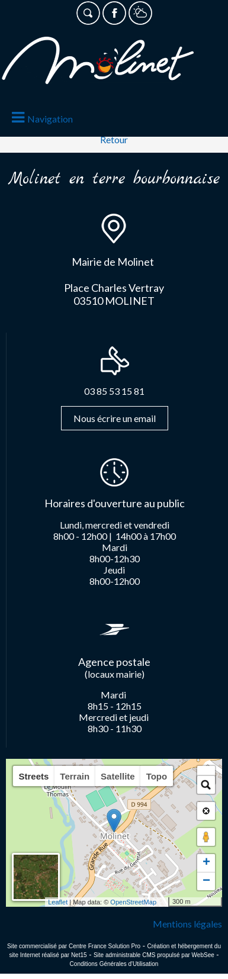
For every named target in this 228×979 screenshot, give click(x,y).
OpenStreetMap (133, 902)
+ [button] (206, 863)
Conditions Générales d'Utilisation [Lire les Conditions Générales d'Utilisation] (114, 964)
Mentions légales (187, 923)
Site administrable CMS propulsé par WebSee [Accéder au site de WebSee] (154, 955)
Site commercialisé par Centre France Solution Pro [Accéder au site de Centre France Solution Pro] (73, 946)
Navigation (50, 118)
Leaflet (58, 902)
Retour (114, 139)
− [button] (206, 881)
